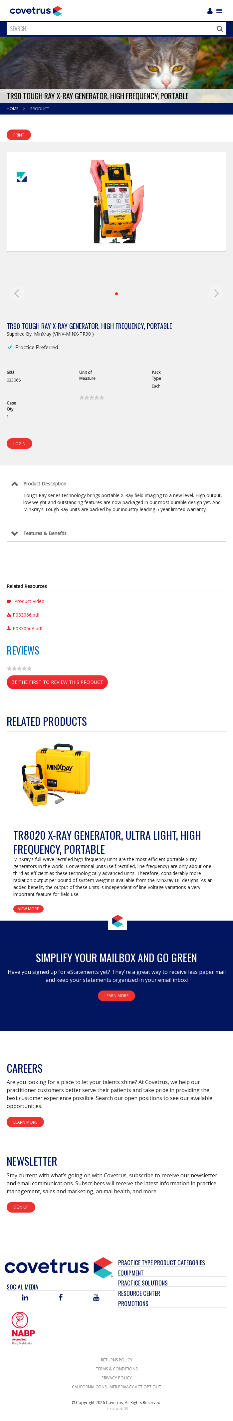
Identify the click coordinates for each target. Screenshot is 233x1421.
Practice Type (135, 1262)
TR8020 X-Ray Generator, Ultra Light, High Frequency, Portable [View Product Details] (107, 842)
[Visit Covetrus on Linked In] (25, 1298)
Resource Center (139, 1293)
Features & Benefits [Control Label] (45, 533)
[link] (91, 397)
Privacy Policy (117, 1378)
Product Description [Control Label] (44, 483)
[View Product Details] (55, 775)
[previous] (17, 293)
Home (13, 109)
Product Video (26, 601)
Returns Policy (116, 1360)
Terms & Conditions (116, 1369)
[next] (215, 293)
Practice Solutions (143, 1283)
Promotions (133, 1303)
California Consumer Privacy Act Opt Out (116, 1387)
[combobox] (115, 28)
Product (39, 109)
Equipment (131, 1273)
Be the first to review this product (59, 683)
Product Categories (179, 1262)
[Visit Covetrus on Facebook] (61, 1298)
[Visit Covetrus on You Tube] (96, 1298)
